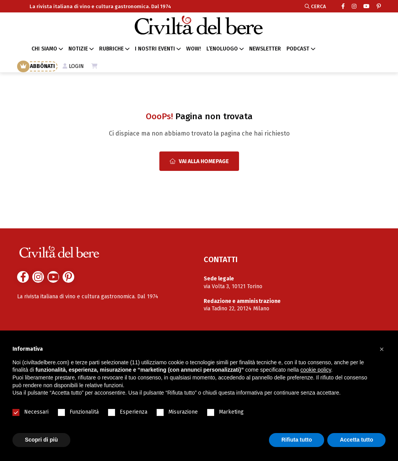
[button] (381, 349)
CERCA (315, 6)
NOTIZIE (78, 48)
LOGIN (73, 66)
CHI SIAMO (44, 48)
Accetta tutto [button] (356, 440)
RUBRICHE (111, 48)
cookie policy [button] (315, 370)
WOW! (193, 48)
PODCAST (297, 48)
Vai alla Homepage (199, 161)
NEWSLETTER (265, 48)
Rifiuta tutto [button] (296, 440)
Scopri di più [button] (41, 440)
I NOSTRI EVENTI (155, 48)
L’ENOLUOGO (222, 48)
